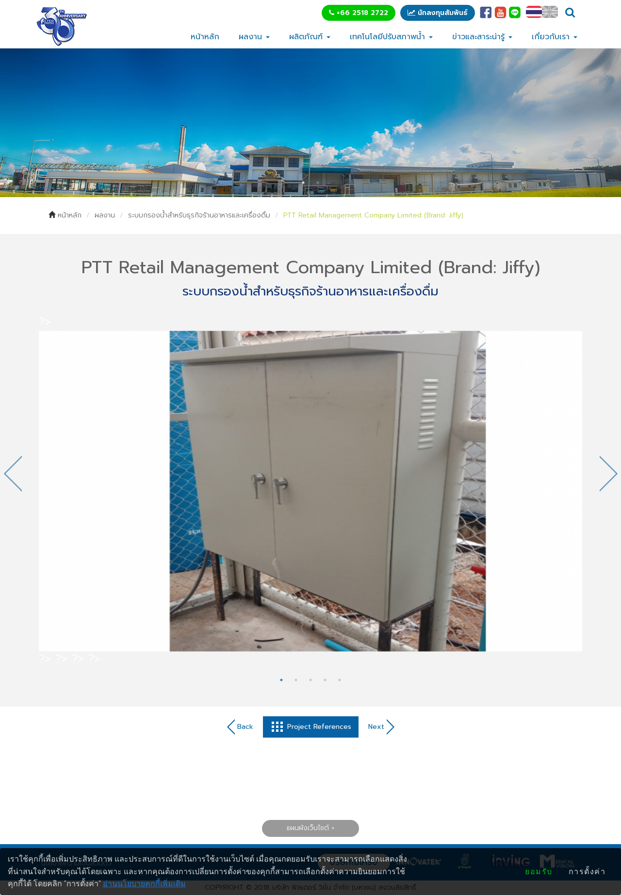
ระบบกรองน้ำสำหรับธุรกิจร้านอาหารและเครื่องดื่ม (199, 215)
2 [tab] (318, 182)
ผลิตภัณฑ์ (309, 37)
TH (534, 12)
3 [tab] (310, 680)
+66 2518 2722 (358, 13)
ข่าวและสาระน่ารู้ (482, 37)
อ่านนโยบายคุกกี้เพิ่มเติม (144, 883)
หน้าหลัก (205, 37)
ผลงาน (254, 37)
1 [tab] (303, 182)
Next (608, 473)
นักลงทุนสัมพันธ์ (438, 13)
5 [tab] (339, 680)
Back (240, 727)
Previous (12, 473)
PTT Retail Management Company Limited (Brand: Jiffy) (373, 215)
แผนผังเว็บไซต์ (308, 828)
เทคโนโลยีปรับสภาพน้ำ (391, 37)
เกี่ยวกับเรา (554, 37)
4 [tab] (325, 680)
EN (550, 12)
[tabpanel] (310, 122)
